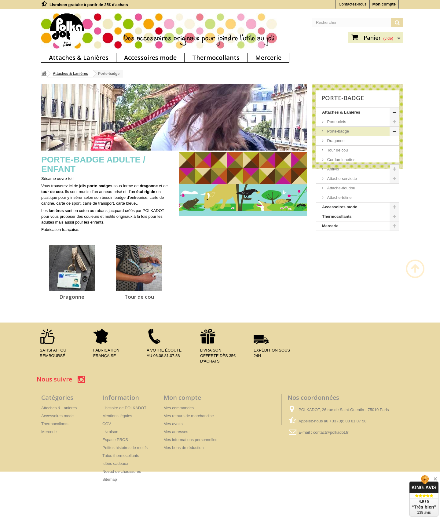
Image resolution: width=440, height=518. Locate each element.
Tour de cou (139, 296)
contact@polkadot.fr (331, 432)
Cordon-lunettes (340, 159)
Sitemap (109, 479)
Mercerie (268, 57)
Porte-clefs (336, 121)
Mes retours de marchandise (188, 416)
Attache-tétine (339, 197)
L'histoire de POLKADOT (124, 408)
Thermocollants (216, 57)
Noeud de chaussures (121, 471)
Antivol (332, 169)
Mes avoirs (173, 423)
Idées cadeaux (115, 463)
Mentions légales (117, 416)
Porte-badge (337, 131)
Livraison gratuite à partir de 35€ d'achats (89, 4)
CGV (106, 423)
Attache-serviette (341, 178)
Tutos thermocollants (120, 455)
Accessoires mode (150, 57)
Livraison (110, 431)
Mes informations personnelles (190, 439)
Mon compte (384, 4)
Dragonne (71, 296)
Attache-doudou (340, 188)
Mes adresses (175, 431)
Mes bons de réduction (183, 447)
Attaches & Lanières (78, 57)
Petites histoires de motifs (125, 447)
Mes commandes (178, 408)
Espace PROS (115, 439)
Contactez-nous (352, 4)
